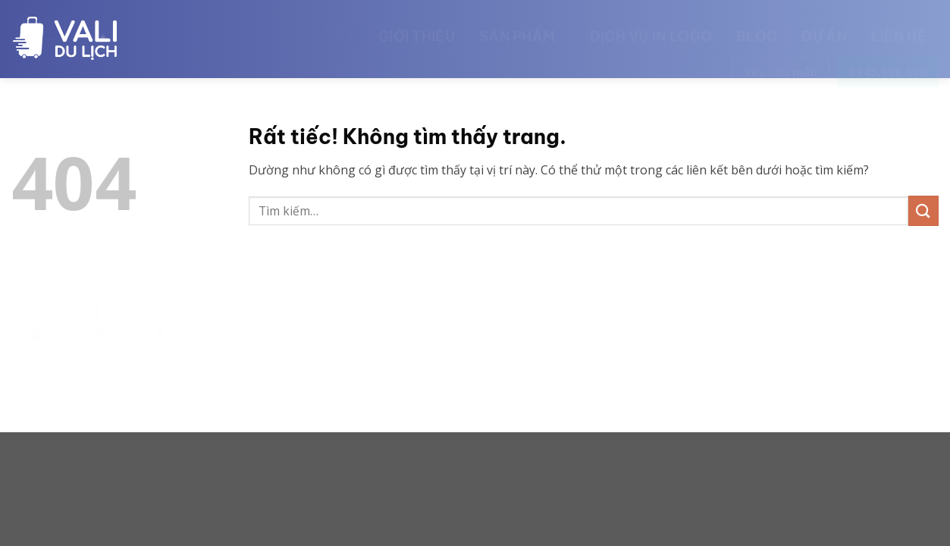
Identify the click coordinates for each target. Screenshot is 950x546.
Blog (756, 29)
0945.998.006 (887, 64)
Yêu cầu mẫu (781, 64)
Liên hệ (898, 29)
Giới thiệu (416, 29)
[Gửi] (923, 210)
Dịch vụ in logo (651, 29)
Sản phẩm (522, 29)
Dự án (824, 29)
